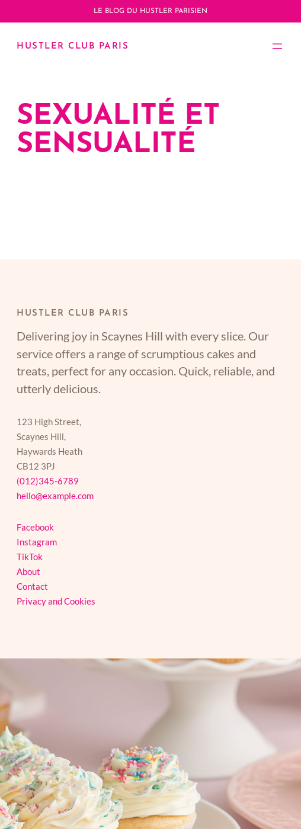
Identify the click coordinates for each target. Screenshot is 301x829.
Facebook (35, 527)
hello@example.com (55, 495)
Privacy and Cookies (56, 601)
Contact (32, 586)
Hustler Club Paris (73, 46)
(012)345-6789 (48, 480)
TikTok (30, 556)
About (28, 571)
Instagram (37, 541)
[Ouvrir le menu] (277, 46)
